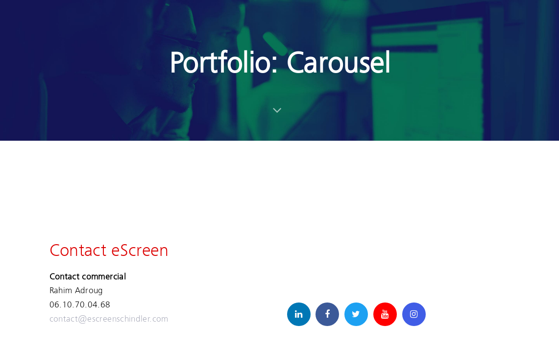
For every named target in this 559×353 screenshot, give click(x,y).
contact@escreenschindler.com (109, 319)
